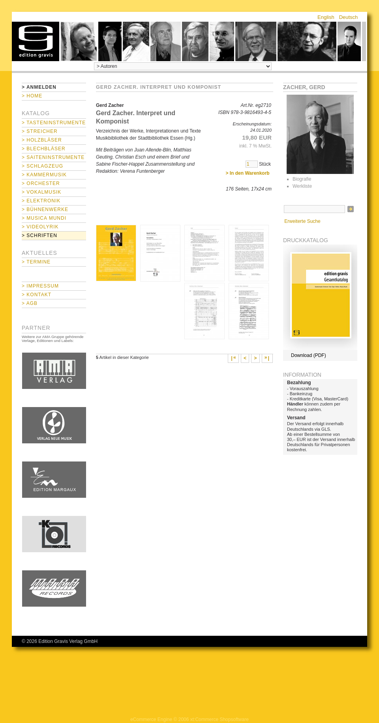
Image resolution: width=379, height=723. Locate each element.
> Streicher (40, 131)
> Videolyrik (40, 227)
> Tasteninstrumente (54, 122)
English (325, 17)
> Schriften (39, 235)
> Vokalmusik (41, 192)
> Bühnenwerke (45, 209)
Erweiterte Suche (302, 221)
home (35, 41)
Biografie (302, 179)
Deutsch (348, 17)
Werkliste (302, 186)
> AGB (30, 303)
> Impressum (40, 286)
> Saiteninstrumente (53, 157)
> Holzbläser (42, 140)
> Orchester (41, 183)
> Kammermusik (44, 174)
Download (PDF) (308, 355)
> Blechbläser (44, 148)
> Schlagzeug (42, 166)
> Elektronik (41, 201)
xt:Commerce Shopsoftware (219, 719)
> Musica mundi (44, 218)
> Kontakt (36, 294)
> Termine (36, 262)
